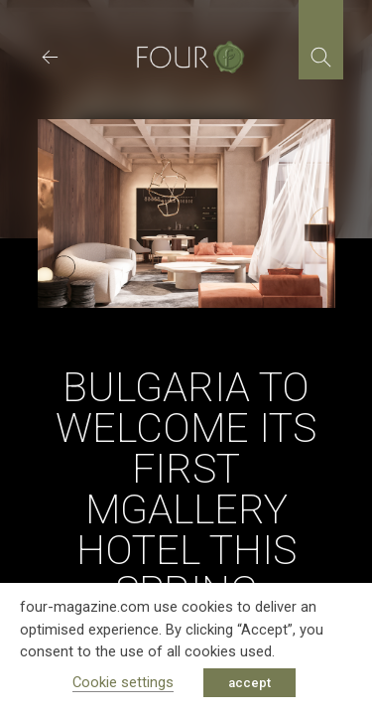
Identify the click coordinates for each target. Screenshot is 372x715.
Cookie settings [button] (123, 682)
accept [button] (249, 682)
